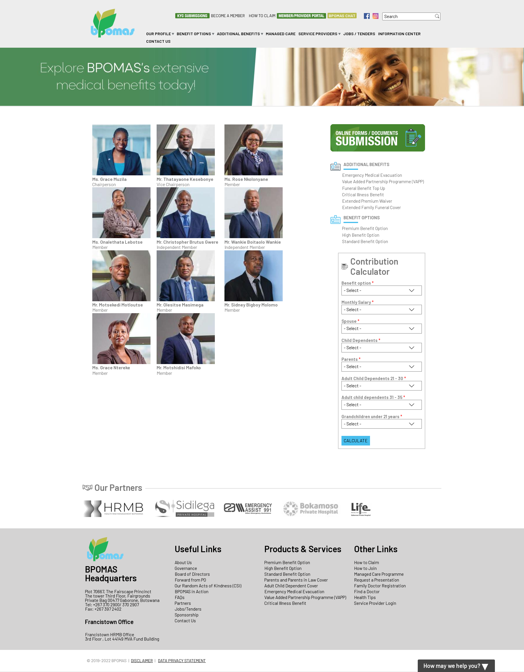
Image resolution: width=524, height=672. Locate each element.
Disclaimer (142, 660)
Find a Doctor (367, 591)
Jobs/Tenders (188, 609)
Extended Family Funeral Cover (371, 207)
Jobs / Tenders (359, 33)
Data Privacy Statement (182, 660)
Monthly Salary (357, 302)
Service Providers (317, 33)
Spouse (350, 321)
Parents (351, 359)
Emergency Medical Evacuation (372, 175)
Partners (183, 603)
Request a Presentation (376, 579)
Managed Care (280, 33)
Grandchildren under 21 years (371, 416)
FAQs (180, 597)
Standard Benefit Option (365, 241)
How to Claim (262, 15)
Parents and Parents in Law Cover (296, 579)
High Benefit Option (360, 235)
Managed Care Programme (379, 574)
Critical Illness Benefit (363, 194)
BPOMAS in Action (191, 591)
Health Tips (365, 597)
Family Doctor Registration (380, 585)
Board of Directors (192, 574)
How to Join (365, 568)
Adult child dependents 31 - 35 (373, 397)
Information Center (399, 33)
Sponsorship (187, 614)
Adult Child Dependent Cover (291, 585)
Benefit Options (194, 33)
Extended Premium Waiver (367, 201)
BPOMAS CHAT (342, 15)
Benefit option (357, 283)
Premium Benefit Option (365, 228)
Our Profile (158, 33)
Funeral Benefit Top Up (363, 188)
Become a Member (228, 15)
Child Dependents (360, 340)
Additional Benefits (238, 33)
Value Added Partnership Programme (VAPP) (383, 181)
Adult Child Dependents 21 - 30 (373, 378)
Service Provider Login (375, 603)
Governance (186, 568)
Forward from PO (190, 579)
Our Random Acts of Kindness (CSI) (208, 585)
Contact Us (158, 41)
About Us (183, 562)
